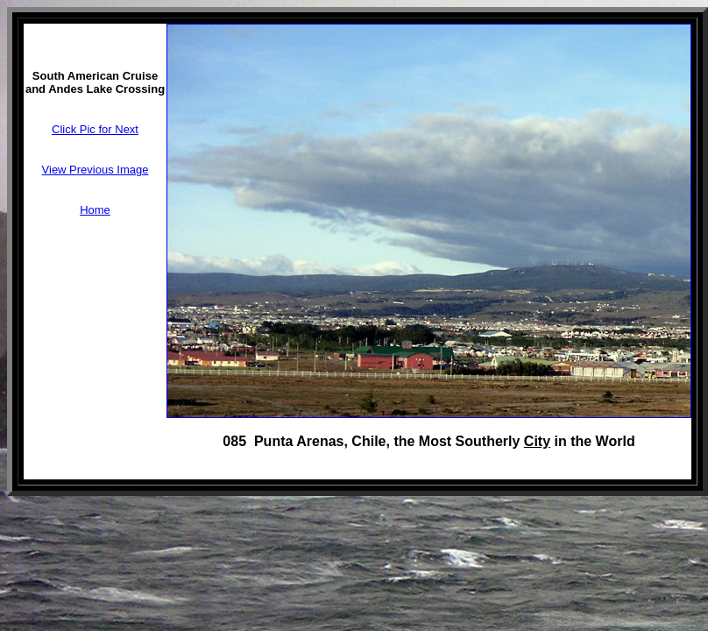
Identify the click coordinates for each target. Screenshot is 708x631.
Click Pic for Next (95, 129)
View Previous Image (95, 169)
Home (95, 209)
